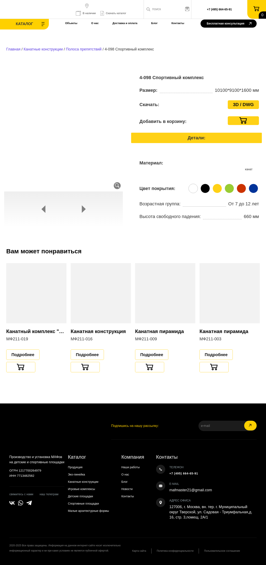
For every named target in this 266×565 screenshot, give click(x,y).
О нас (95, 23)
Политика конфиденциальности (175, 550)
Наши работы (130, 467)
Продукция (75, 467)
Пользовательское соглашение (222, 550)
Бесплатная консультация (229, 23)
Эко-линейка (76, 474)
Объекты (71, 23)
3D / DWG (243, 104)
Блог (154, 23)
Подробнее (22, 354)
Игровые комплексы (81, 489)
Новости (127, 489)
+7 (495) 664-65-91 (219, 9)
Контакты (177, 23)
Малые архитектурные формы (88, 510)
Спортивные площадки (83, 503)
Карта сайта (139, 550)
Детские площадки (80, 496)
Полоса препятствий (84, 49)
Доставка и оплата (124, 23)
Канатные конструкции (43, 49)
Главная (13, 49)
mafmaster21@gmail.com (190, 490)
